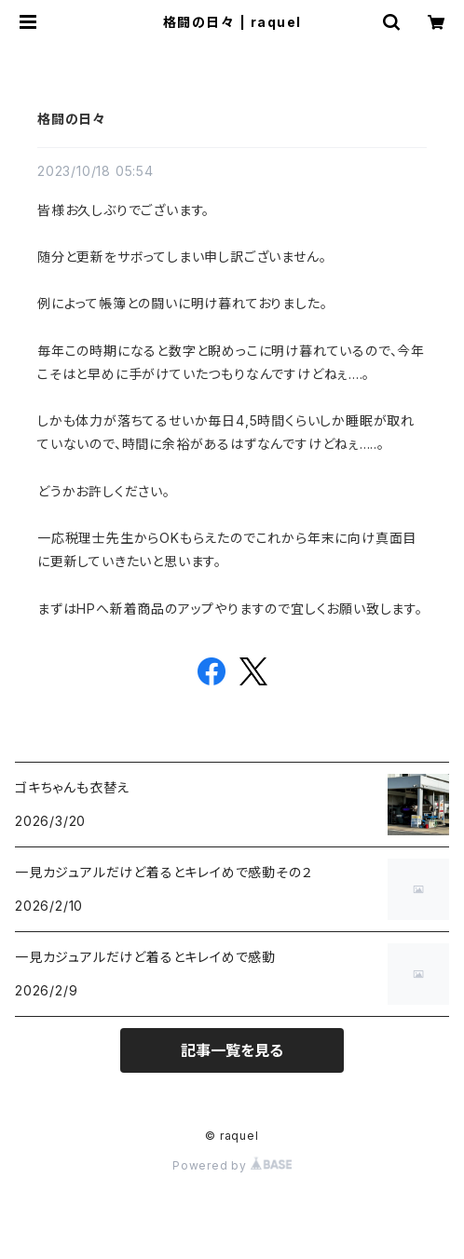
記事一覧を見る (232, 1050)
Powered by (232, 1165)
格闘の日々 (71, 119)
